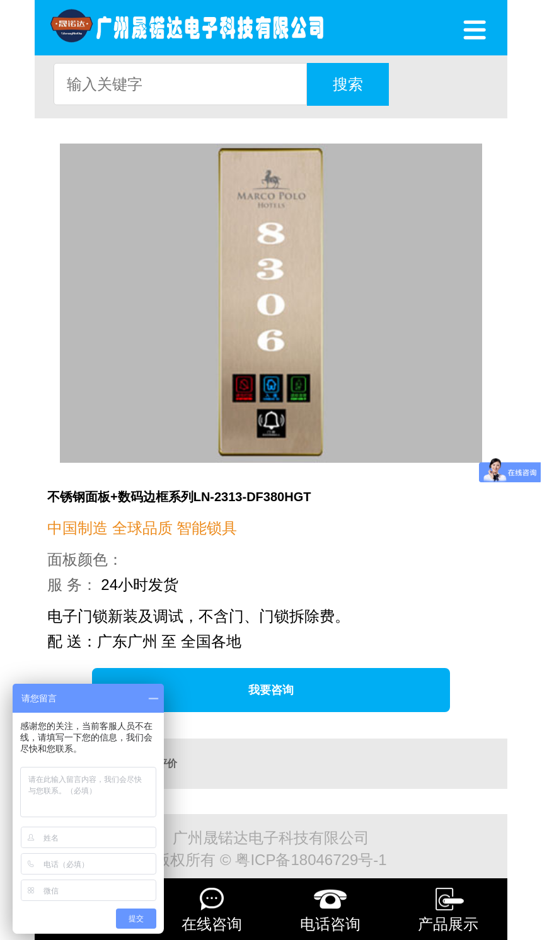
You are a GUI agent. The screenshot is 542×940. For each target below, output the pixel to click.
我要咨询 (271, 690)
